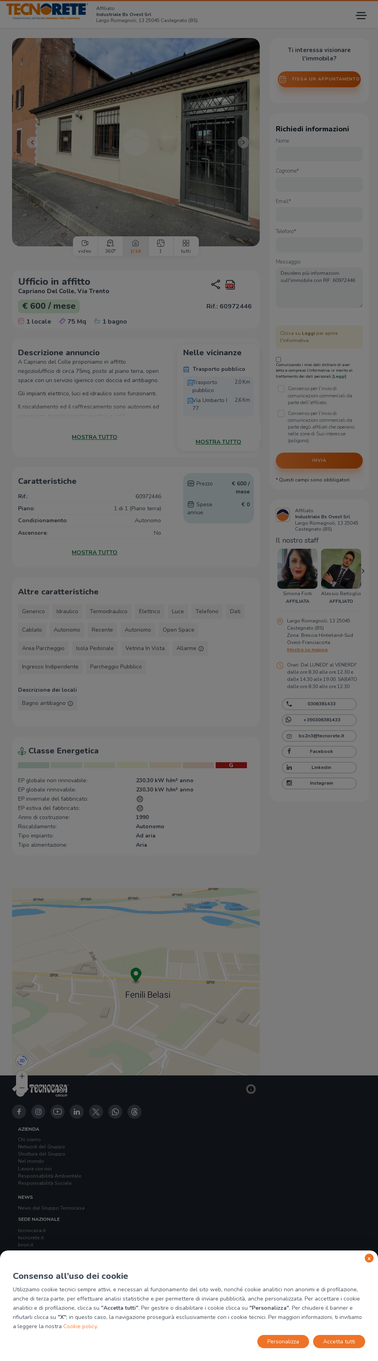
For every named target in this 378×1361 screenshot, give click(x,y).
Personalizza (283, 1341)
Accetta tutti (339, 1341)
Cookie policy (80, 1326)
